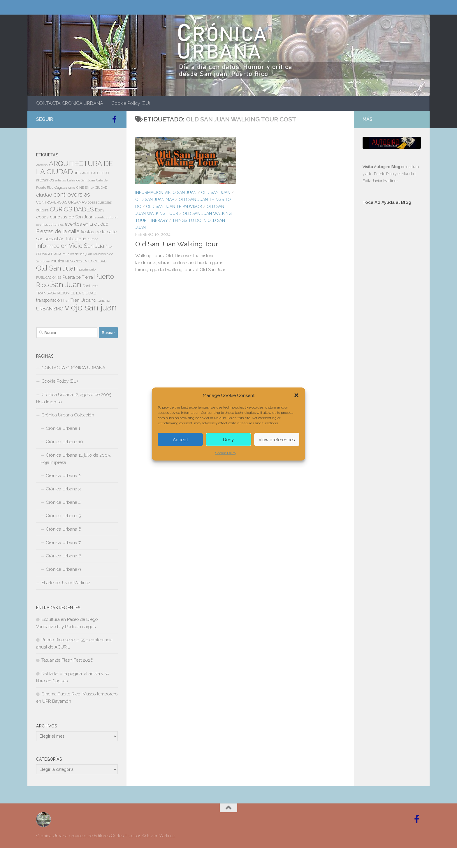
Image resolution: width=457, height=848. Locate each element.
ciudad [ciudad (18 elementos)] (44, 195)
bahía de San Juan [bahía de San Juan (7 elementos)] (81, 180)
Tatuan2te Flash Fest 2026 (67, 660)
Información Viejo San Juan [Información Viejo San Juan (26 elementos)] (71, 246)
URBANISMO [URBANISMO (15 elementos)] (50, 309)
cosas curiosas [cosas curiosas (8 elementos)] (100, 202)
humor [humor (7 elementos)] (92, 239)
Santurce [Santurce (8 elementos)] (90, 286)
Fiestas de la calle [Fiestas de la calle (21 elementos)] (58, 231)
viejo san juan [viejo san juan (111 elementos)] (91, 307)
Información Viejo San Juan (165, 192)
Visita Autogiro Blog (382, 167)
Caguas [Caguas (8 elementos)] (61, 188)
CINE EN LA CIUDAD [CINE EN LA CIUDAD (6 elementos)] (91, 187)
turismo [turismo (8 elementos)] (103, 300)
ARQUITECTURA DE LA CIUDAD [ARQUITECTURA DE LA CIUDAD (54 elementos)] (74, 167)
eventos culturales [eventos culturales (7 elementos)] (50, 224)
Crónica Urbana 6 (63, 529)
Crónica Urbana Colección (67, 415)
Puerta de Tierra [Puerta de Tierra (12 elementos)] (77, 277)
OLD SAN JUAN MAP (154, 199)
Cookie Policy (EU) (130, 103)
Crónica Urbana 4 (63, 502)
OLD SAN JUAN (215, 192)
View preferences (277, 439)
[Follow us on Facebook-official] (114, 119)
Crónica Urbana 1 (63, 428)
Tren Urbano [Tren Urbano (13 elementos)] (83, 300)
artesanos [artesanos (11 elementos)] (45, 180)
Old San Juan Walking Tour (176, 244)
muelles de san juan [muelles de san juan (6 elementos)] (77, 254)
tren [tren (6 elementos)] (66, 300)
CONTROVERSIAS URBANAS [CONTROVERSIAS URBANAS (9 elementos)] (61, 202)
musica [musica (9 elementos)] (57, 261)
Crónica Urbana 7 (63, 542)
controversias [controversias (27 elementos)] (71, 194)
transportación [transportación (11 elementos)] (49, 300)
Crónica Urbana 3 (63, 489)
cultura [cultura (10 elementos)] (42, 210)
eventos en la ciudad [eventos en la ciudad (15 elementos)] (86, 224)
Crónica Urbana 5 (63, 515)
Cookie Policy (225, 453)
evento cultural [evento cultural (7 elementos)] (106, 217)
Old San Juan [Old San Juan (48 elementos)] (57, 268)
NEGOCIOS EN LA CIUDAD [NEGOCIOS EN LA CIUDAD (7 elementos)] (85, 261)
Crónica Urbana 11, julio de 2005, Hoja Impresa (76, 459)
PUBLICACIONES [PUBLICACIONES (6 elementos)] (48, 277)
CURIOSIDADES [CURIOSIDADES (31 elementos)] (72, 209)
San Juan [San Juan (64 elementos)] (65, 284)
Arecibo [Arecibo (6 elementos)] (42, 165)
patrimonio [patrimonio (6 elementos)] (87, 269)
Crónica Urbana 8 (63, 556)
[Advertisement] (392, 307)
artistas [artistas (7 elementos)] (60, 180)
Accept (180, 439)
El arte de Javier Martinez (65, 582)
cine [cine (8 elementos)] (71, 188)
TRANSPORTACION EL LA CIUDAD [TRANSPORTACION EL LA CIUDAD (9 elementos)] (66, 293)
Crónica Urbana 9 (63, 569)
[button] (296, 395)
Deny (228, 439)
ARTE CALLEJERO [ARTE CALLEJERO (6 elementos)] (95, 173)
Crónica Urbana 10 (64, 441)
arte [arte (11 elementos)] (77, 172)
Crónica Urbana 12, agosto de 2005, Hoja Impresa (74, 398)
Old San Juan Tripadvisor (174, 206)
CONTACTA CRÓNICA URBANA (69, 103)
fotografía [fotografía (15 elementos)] (76, 238)
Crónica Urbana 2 (63, 475)
